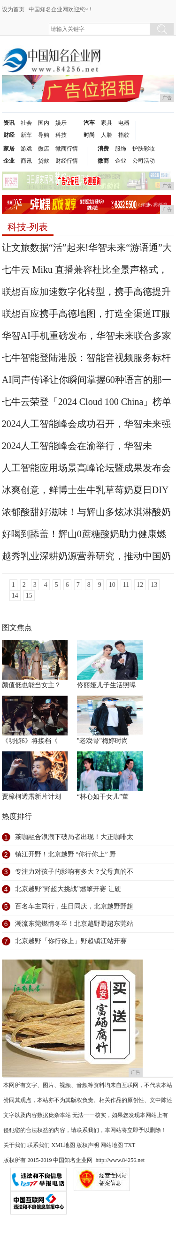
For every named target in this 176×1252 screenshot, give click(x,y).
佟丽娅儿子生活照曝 (106, 685)
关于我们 (14, 1145)
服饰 (120, 148)
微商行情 (66, 148)
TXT (129, 1145)
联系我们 (38, 1145)
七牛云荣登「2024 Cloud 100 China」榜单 (87, 402)
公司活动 (143, 160)
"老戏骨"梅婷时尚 (102, 740)
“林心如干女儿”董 (103, 796)
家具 (106, 123)
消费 (103, 148)
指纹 (124, 135)
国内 (43, 123)
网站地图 (111, 1145)
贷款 (43, 160)
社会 (26, 123)
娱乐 (61, 123)
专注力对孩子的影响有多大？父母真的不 (74, 871)
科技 (61, 135)
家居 (9, 148)
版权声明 (88, 1145)
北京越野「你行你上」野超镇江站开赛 (71, 941)
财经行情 (66, 160)
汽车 (89, 123)
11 (126, 584)
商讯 (26, 160)
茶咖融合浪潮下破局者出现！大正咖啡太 (74, 836)
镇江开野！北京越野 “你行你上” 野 (65, 854)
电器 (124, 123)
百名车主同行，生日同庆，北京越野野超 (74, 906)
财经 (9, 135)
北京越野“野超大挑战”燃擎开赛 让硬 (68, 888)
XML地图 (63, 1145)
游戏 (26, 148)
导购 (43, 135)
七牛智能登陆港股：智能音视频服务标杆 (86, 357)
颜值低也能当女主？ (31, 685)
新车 (26, 135)
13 (154, 584)
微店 (43, 148)
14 (15, 595)
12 (140, 584)
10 (112, 584)
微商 (103, 160)
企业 (9, 160)
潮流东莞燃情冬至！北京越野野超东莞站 (74, 923)
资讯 (9, 123)
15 (29, 595)
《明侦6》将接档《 (30, 740)
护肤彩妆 (143, 148)
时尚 (89, 135)
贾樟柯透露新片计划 (31, 796)
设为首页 (13, 9)
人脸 (106, 135)
